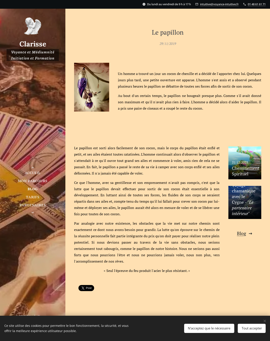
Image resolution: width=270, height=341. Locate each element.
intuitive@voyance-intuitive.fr (219, 4)
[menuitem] (32, 172)
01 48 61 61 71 (257, 4)
